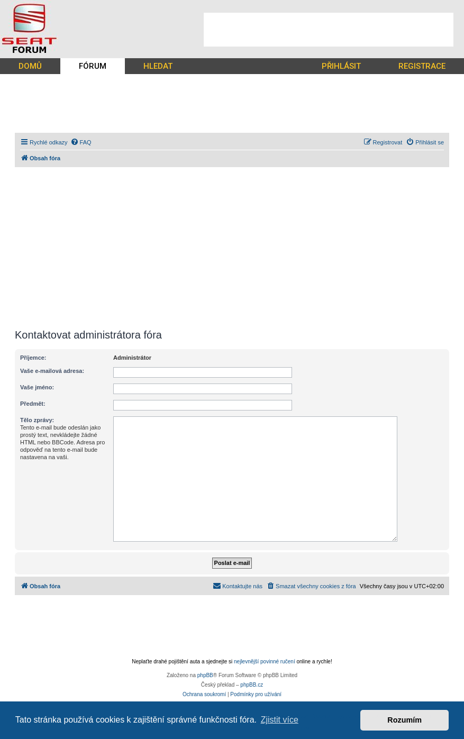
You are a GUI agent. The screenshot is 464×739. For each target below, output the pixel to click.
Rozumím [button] (404, 720)
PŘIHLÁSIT (341, 66)
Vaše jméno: (37, 387)
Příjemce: (33, 357)
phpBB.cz (251, 685)
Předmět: (33, 403)
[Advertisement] (328, 29)
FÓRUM (92, 66)
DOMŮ (30, 66)
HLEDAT (157, 66)
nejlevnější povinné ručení (264, 661)
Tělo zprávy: (37, 420)
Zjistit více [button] (279, 719)
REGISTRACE (421, 66)
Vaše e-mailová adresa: (52, 371)
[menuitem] (81, 142)
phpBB (205, 675)
